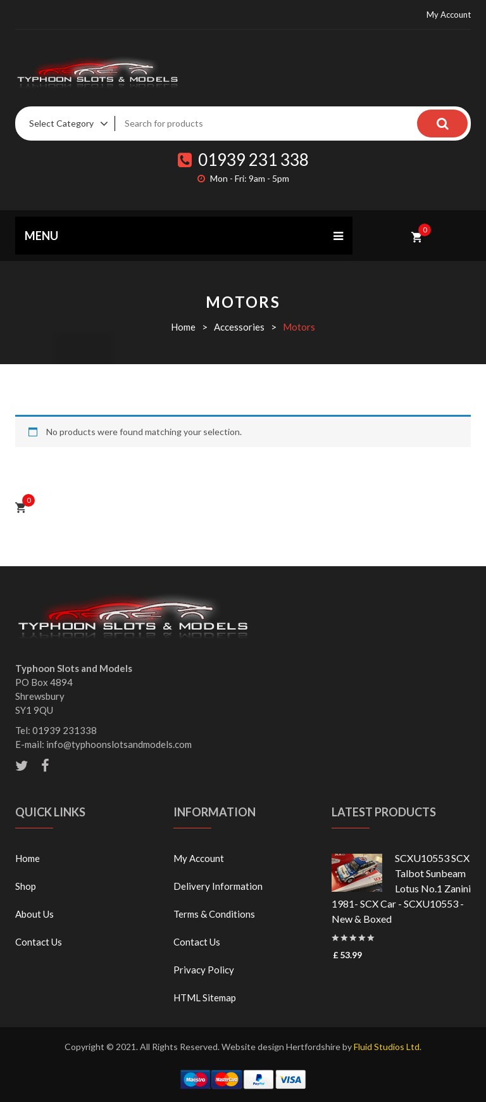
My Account (449, 15)
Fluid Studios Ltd (387, 1046)
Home (183, 326)
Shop (25, 886)
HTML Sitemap (204, 997)
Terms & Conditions (214, 914)
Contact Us (38, 941)
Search (442, 123)
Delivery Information (218, 886)
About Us (34, 914)
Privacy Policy (203, 969)
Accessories (239, 326)
